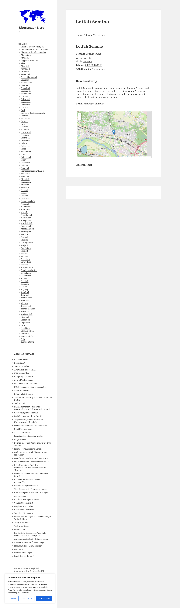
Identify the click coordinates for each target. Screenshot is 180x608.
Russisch (24, 251)
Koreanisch (26, 182)
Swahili (24, 286)
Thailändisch (26, 297)
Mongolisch (26, 220)
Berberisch (26, 91)
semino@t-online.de (94, 69)
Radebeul (87, 60)
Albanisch (25, 66)
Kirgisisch (25, 179)
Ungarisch (25, 322)
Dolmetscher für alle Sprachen (34, 49)
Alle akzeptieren (43, 598)
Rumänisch (26, 248)
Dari (23, 110)
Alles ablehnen (27, 598)
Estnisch (24, 121)
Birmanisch (26, 93)
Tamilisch (25, 292)
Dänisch (24, 107)
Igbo (23, 154)
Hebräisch (25, 146)
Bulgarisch (25, 99)
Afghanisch (26, 55)
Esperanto (25, 118)
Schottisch (25, 259)
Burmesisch (26, 102)
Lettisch (24, 195)
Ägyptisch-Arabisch (29, 60)
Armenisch (25, 74)
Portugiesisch (27, 242)
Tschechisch (26, 306)
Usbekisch (25, 328)
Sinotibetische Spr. (29, 270)
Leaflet (136, 156)
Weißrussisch (27, 336)
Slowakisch (26, 273)
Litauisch (25, 198)
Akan (23, 63)
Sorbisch (24, 281)
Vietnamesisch (27, 331)
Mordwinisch (26, 223)
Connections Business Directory (128, 156)
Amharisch (25, 69)
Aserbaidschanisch (29, 77)
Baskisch (24, 85)
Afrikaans (25, 58)
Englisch (24, 115)
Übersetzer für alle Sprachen (33, 52)
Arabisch (25, 71)
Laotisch (24, 190)
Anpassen (13, 598)
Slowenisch (26, 275)
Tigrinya (24, 303)
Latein (24, 193)
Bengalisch (25, 88)
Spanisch (25, 284)
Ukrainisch (25, 320)
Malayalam (26, 206)
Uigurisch (25, 317)
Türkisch (25, 311)
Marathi (24, 212)
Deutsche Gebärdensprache (33, 113)
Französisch (26, 132)
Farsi (23, 124)
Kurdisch (25, 187)
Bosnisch (24, 96)
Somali (24, 278)
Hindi (23, 149)
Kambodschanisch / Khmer (32, 171)
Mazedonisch (26, 215)
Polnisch (24, 240)
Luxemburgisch (28, 201)
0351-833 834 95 (93, 65)
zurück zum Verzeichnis (92, 35)
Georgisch (25, 138)
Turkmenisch (26, 314)
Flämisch (25, 129)
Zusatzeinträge (27, 342)
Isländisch (25, 162)
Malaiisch (25, 204)
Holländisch (26, 151)
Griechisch (25, 140)
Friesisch (25, 135)
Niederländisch (27, 229)
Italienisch (25, 165)
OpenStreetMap (142, 156)
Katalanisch (26, 176)
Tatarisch (25, 295)
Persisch (24, 237)
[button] (128, 130)
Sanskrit (24, 253)
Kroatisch (25, 184)
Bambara (25, 80)
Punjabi (24, 245)
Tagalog (24, 289)
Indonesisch (26, 157)
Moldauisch (26, 217)
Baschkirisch (26, 82)
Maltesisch (25, 209)
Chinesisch (25, 104)
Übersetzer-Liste (31, 27)
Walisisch (25, 333)
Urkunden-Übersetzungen (32, 47)
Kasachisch (26, 173)
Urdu (23, 325)
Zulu (23, 339)
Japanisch (25, 168)
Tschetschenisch (28, 309)
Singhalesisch (27, 267)
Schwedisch (26, 262)
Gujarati (24, 143)
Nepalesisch (26, 226)
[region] (30, 588)
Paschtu (24, 234)
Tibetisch (25, 300)
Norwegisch (26, 231)
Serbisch (24, 264)
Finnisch (24, 126)
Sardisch (24, 256)
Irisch (23, 160)
